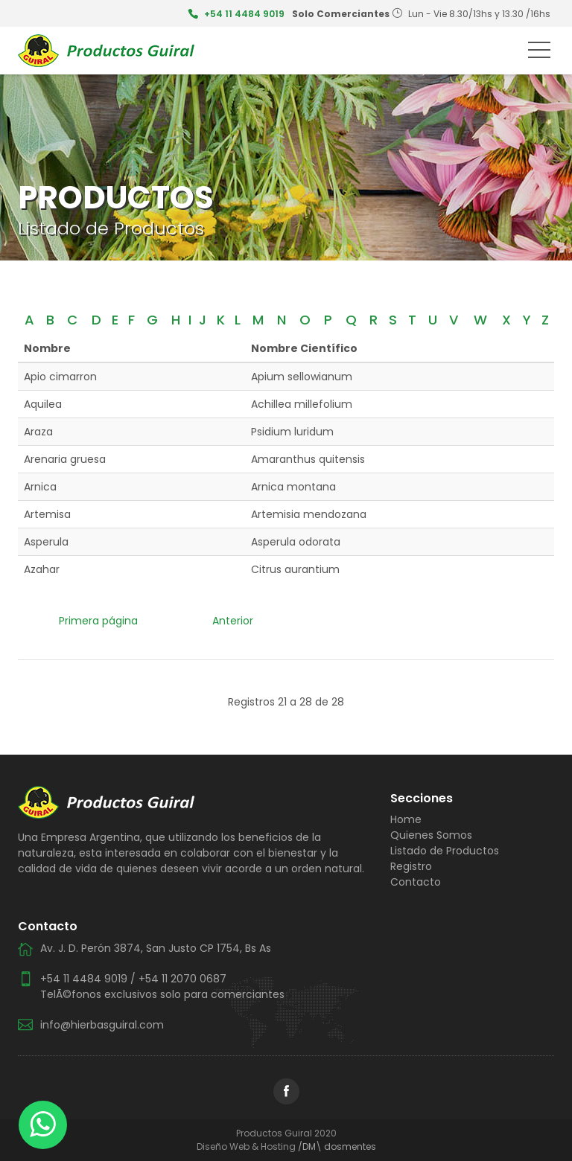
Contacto (415, 881)
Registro (411, 866)
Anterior (232, 620)
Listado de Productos (444, 850)
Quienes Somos (431, 835)
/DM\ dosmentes (337, 1146)
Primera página (98, 620)
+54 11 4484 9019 (244, 13)
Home (406, 819)
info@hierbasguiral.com (102, 1024)
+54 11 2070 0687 (182, 978)
